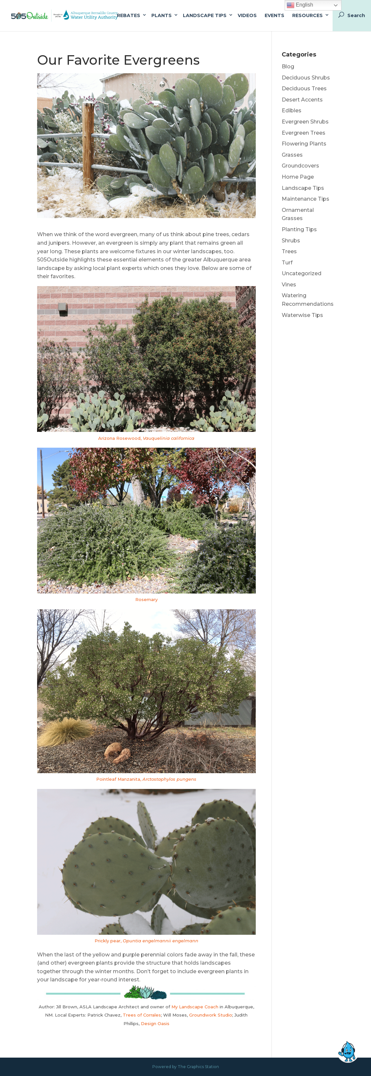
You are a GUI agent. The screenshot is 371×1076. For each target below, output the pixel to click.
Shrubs (291, 240)
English (300, 5)
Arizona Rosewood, (120, 438)
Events (274, 15)
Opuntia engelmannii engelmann (160, 940)
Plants (161, 15)
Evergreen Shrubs (305, 122)
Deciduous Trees (304, 88)
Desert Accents (302, 100)
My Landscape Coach (194, 1006)
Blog (288, 66)
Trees (289, 251)
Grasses (292, 155)
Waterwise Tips (302, 315)
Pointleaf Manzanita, (119, 779)
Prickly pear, (109, 940)
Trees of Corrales (142, 1015)
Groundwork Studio (210, 1015)
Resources (307, 15)
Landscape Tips (205, 15)
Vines (289, 284)
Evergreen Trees (303, 133)
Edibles (291, 110)
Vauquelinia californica (168, 438)
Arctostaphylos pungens (169, 779)
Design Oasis (155, 1023)
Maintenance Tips (305, 199)
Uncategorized (301, 273)
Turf (287, 262)
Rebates (128, 15)
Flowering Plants (304, 144)
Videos (247, 15)
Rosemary (146, 599)
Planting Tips (299, 229)
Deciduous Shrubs (306, 78)
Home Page (298, 177)
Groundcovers (300, 166)
